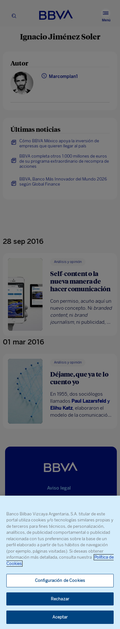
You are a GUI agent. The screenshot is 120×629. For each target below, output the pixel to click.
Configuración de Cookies (60, 580)
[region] (60, 562)
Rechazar (60, 599)
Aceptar (60, 617)
